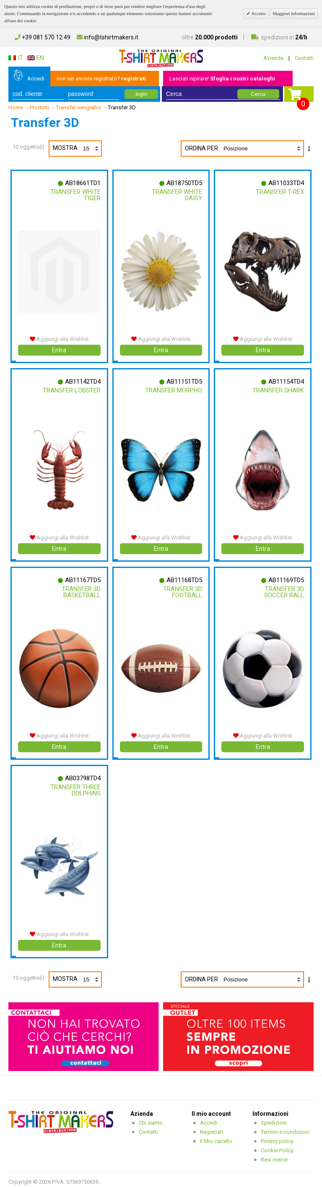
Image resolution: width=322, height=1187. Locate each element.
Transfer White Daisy (176, 195)
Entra (59, 349)
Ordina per (201, 148)
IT (15, 58)
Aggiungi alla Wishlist (59, 338)
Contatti (304, 58)
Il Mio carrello (216, 1136)
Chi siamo (151, 1118)
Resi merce (274, 1155)
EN (35, 58)
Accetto (257, 13)
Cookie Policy (277, 1146)
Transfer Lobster (71, 389)
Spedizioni (274, 1118)
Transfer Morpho (173, 389)
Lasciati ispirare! (222, 78)
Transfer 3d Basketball (80, 589)
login (141, 94)
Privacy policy (277, 1136)
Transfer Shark (278, 389)
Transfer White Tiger (75, 195)
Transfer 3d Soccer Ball (284, 589)
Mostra (77, 148)
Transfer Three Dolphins (75, 787)
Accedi (35, 78)
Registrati (211, 1127)
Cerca (258, 94)
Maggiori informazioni (294, 13)
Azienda (273, 58)
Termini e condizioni (285, 1127)
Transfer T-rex (279, 192)
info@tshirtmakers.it (107, 37)
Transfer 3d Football (182, 589)
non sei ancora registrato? (101, 78)
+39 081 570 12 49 (42, 37)
